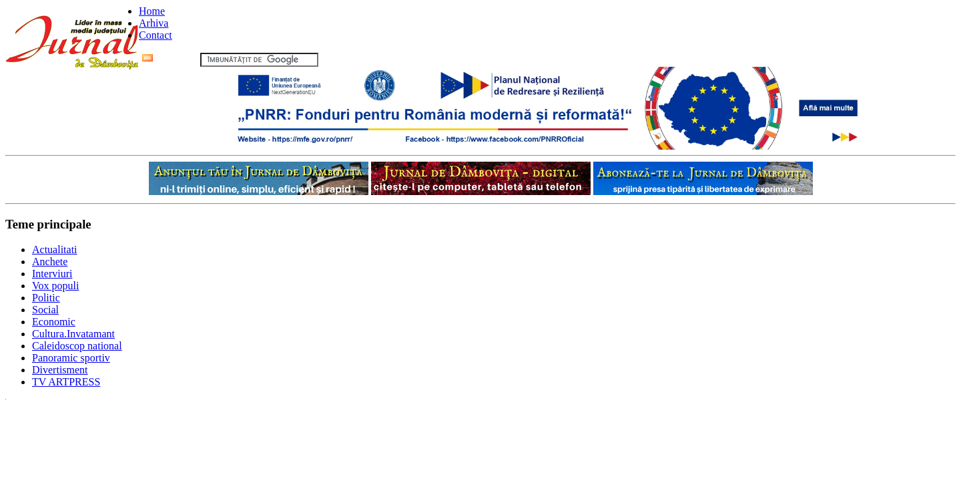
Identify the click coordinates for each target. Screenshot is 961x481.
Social (45, 309)
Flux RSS (170, 59)
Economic (53, 321)
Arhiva (153, 23)
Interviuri (52, 273)
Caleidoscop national (77, 345)
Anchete (49, 261)
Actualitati (54, 249)
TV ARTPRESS (66, 381)
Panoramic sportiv (71, 357)
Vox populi (55, 285)
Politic (46, 297)
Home (152, 11)
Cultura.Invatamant (73, 333)
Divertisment (60, 369)
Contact (155, 35)
